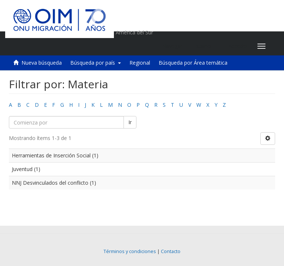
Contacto (170, 251)
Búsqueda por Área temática (193, 62)
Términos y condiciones (130, 251)
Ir (130, 122)
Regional (139, 62)
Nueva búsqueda (41, 62)
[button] (205, 46)
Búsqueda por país (95, 62)
